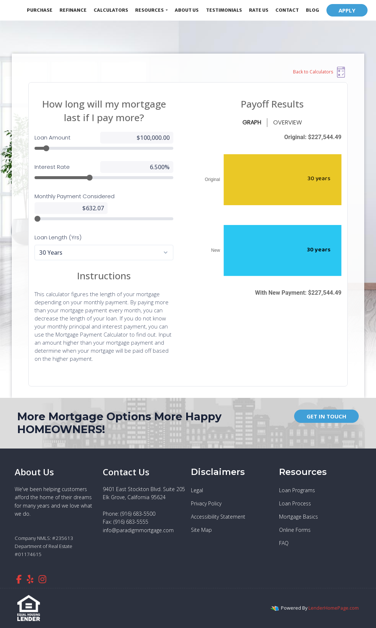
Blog (312, 10)
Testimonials (224, 10)
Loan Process (295, 503)
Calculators (111, 10)
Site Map (201, 529)
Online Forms (295, 529)
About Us (187, 10)
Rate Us (258, 10)
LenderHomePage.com (333, 608)
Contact (287, 10)
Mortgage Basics (298, 516)
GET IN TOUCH (326, 416)
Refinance (73, 10)
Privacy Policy (206, 503)
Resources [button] (149, 10)
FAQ (284, 543)
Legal (197, 490)
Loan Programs (297, 490)
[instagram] (42, 579)
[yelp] (30, 579)
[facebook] (19, 579)
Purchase (40, 10)
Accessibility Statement (218, 516)
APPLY (347, 10)
